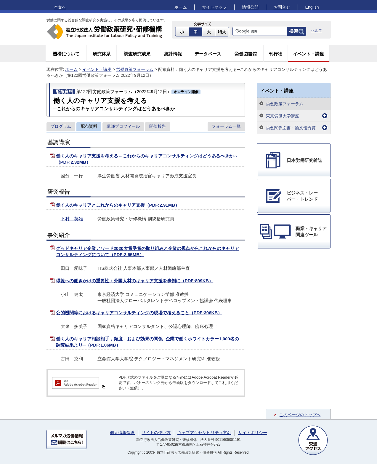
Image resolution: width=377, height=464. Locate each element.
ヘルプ (316, 30)
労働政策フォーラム (134, 69)
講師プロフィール (123, 126)
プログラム (60, 126)
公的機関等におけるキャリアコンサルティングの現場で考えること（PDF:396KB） (139, 312)
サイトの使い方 (156, 432)
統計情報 (173, 53)
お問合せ (282, 7)
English (312, 7)
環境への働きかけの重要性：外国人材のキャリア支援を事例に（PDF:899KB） (135, 280)
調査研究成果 (137, 53)
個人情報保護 (122, 432)
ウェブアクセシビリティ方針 (204, 432)
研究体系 (101, 53)
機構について (66, 53)
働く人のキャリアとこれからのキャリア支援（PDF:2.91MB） (118, 205)
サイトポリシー (252, 432)
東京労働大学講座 (282, 116)
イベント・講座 (308, 53)
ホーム (180, 7)
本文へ (60, 7)
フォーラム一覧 (226, 126)
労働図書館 (246, 53)
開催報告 (157, 126)
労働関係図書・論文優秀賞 (291, 127)
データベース (208, 53)
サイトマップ (214, 7)
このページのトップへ (300, 414)
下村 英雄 (72, 218)
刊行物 (275, 53)
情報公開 (250, 7)
